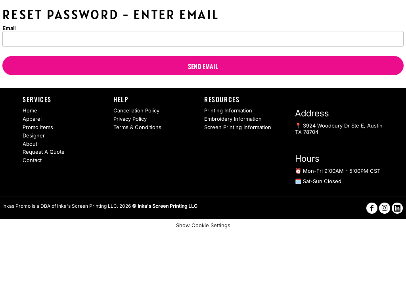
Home (30, 110)
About (30, 144)
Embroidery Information (233, 119)
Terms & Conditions (137, 127)
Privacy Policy (130, 119)
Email (8, 28)
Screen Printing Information (237, 127)
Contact (32, 160)
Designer (34, 135)
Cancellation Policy (136, 110)
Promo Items (38, 127)
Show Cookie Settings (203, 225)
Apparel (32, 119)
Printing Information (228, 110)
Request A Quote (44, 152)
